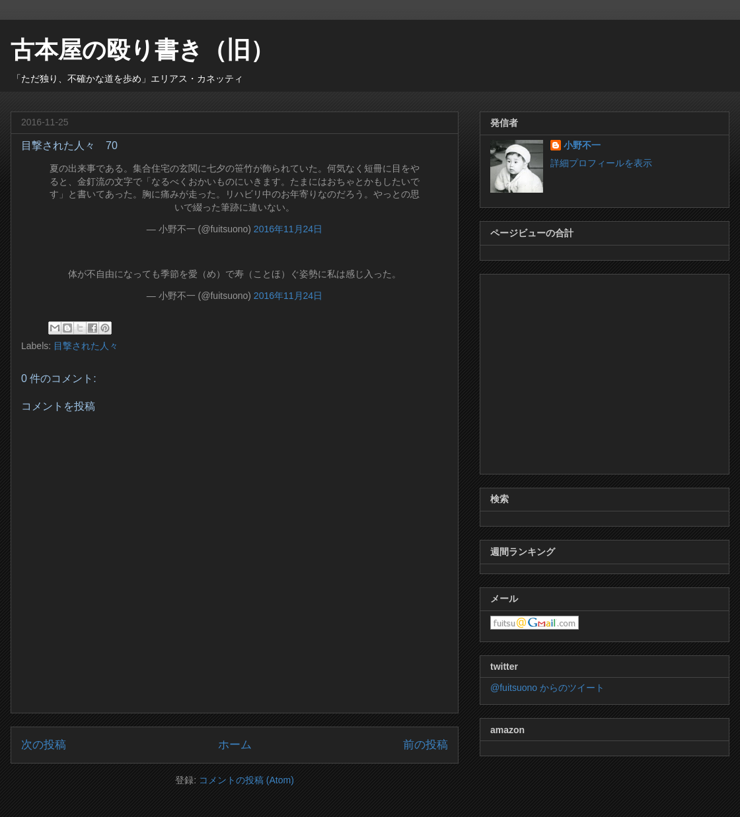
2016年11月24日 (288, 229)
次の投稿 (43, 744)
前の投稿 (425, 744)
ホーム (235, 744)
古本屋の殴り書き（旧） (142, 49)
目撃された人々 (86, 346)
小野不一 (582, 145)
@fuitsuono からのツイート (547, 687)
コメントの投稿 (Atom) (246, 780)
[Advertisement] (604, 371)
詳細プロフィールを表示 (601, 163)
